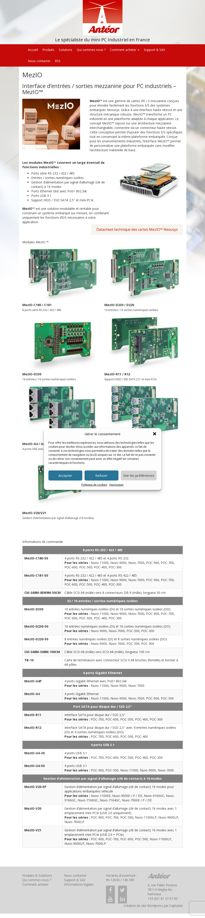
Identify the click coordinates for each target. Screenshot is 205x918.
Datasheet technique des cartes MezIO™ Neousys (137, 229)
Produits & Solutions (37, 875)
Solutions (65, 50)
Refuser (101, 475)
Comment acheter (124, 50)
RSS (57, 61)
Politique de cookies (94, 485)
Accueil (33, 50)
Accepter (65, 475)
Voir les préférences (138, 475)
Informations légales (79, 884)
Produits (48, 50)
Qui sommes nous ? (91, 50)
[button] (154, 434)
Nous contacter (39, 61)
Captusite (176, 905)
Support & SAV (154, 50)
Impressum (116, 485)
